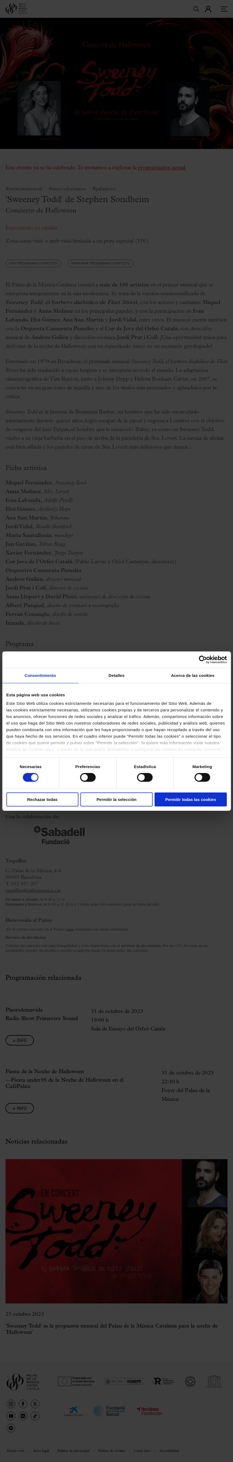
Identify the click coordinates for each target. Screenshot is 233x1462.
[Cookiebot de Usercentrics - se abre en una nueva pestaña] (203, 659)
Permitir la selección (117, 799)
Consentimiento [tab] (40, 675)
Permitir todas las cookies (190, 799)
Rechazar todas (42, 799)
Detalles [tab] (116, 675)
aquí (49, 749)
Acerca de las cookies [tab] (192, 675)
